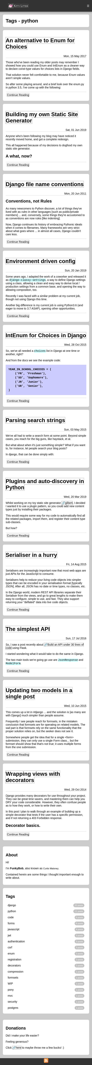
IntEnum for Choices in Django (46, 335)
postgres (13, 1008)
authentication (16, 942)
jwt (9, 936)
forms (11, 924)
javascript (13, 930)
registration (14, 960)
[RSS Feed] (46, 1062)
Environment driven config (41, 261)
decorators (14, 966)
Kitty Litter (18, 5)
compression (15, 972)
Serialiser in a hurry (31, 555)
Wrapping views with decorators (33, 778)
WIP (10, 984)
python (12, 912)
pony (11, 990)
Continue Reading (18, 94)
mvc (10, 996)
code (11, 918)
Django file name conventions (45, 184)
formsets (13, 978)
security (12, 1002)
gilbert (69, 503)
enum (11, 954)
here (18, 1048)
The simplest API (28, 629)
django (12, 906)
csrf (10, 948)
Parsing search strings (35, 421)
